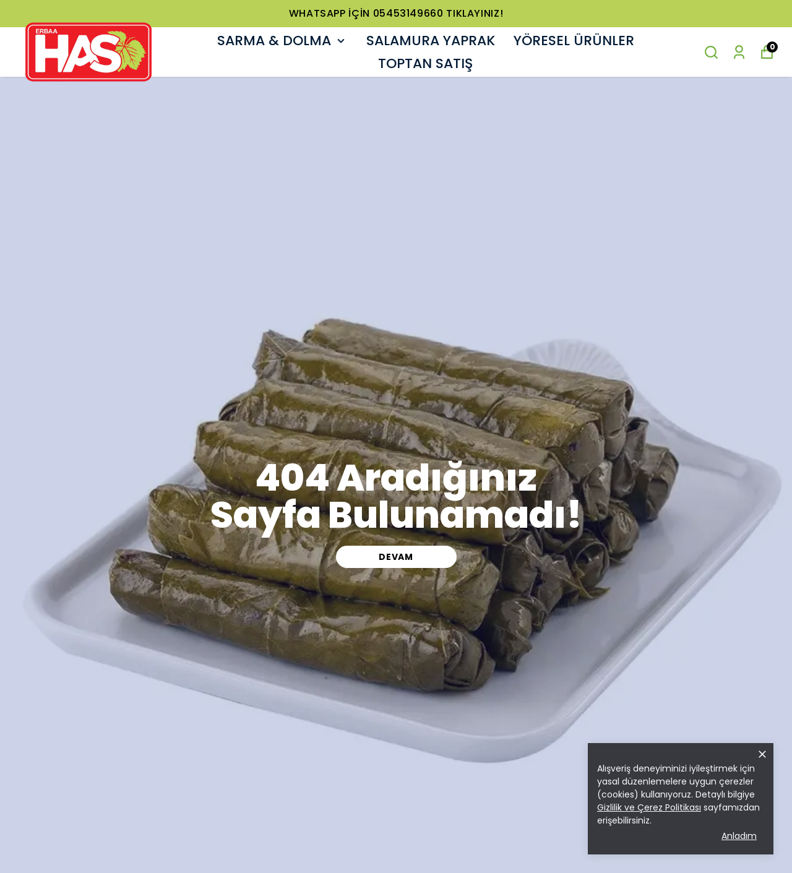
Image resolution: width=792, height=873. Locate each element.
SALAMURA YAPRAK (430, 40)
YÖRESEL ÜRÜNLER (574, 40)
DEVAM (396, 557)
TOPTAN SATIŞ (425, 63)
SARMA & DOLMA (282, 40)
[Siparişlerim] (739, 52)
